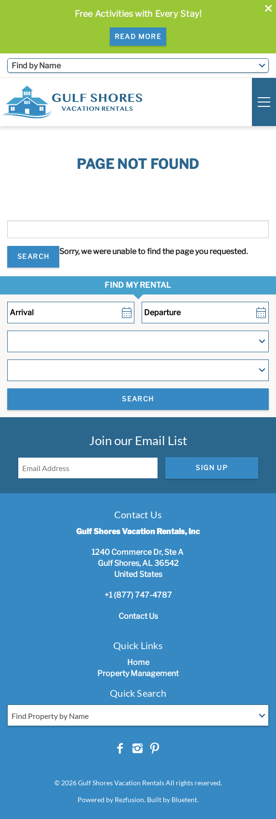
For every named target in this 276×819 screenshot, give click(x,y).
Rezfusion (129, 799)
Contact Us (138, 616)
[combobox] (138, 65)
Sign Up (212, 467)
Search (33, 256)
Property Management (138, 673)
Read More (138, 36)
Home (138, 662)
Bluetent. (184, 799)
